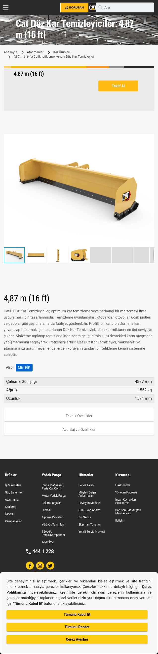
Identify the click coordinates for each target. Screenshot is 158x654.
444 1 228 (43, 551)
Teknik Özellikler (79, 416)
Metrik (24, 367)
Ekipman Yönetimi (90, 524)
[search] (125, 7)
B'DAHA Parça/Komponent (53, 533)
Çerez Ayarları (77, 639)
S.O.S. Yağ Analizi (89, 510)
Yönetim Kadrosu (126, 492)
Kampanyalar (13, 521)
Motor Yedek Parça (54, 495)
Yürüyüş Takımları (53, 524)
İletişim (119, 520)
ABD (9, 367)
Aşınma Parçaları (52, 517)
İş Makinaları (13, 485)
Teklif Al (118, 86)
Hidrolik (46, 510)
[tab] (79, 414)
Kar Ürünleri (61, 52)
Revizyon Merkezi (89, 503)
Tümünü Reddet (77, 627)
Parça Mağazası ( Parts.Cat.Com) (53, 487)
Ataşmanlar (35, 52)
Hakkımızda (122, 485)
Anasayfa (10, 52)
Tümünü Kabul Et (77, 614)
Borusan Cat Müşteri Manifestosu (128, 511)
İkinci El (9, 514)
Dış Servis (85, 517)
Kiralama (10, 507)
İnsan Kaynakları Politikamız (125, 501)
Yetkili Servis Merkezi (92, 531)
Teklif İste (48, 542)
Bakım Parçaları (51, 503)
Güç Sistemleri (14, 492)
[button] (150, 138)
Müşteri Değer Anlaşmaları (87, 494)
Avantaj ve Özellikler (78, 429)
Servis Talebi (86, 485)
